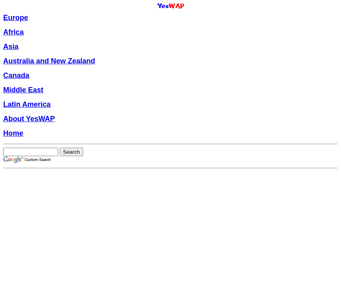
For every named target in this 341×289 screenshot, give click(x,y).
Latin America (27, 104)
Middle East (23, 90)
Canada (16, 75)
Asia (10, 47)
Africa (13, 32)
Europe (15, 18)
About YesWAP (29, 119)
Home (13, 133)
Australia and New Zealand (49, 61)
